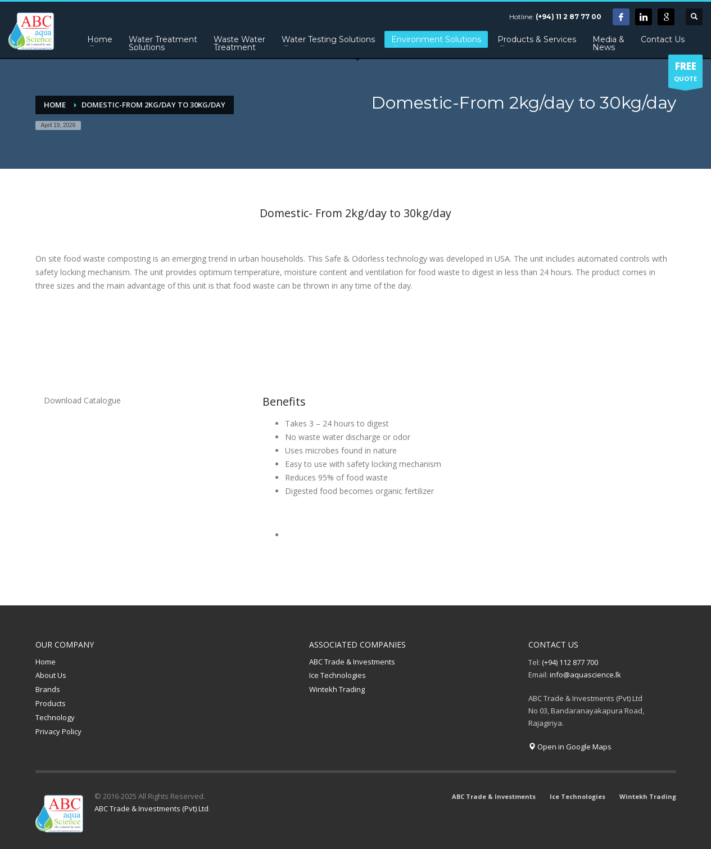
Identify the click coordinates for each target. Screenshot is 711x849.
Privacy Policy (58, 731)
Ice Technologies (337, 675)
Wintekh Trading (337, 689)
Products (50, 703)
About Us (50, 675)
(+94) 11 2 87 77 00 (568, 16)
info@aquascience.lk (585, 675)
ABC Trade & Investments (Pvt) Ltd (151, 808)
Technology (55, 717)
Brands (47, 689)
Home (45, 662)
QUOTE (685, 74)
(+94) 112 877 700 (570, 662)
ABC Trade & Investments (352, 662)
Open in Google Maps (570, 747)
